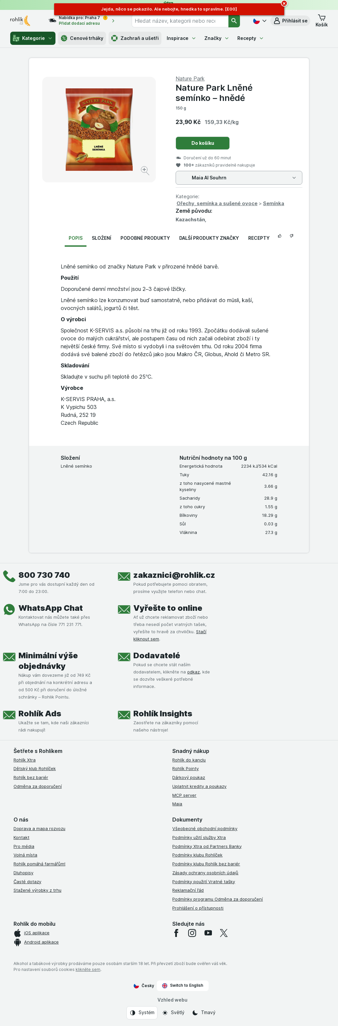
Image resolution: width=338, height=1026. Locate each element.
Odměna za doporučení (38, 786)
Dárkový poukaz (188, 777)
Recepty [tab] (259, 238)
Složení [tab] (101, 238)
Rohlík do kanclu (189, 759)
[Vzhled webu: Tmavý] (204, 1012)
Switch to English (182, 985)
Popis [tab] (76, 238)
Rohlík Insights (162, 713)
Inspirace (181, 38)
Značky (216, 38)
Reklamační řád (188, 890)
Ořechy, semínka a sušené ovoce (217, 203)
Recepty (250, 38)
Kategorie (33, 38)
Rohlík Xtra (25, 759)
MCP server (184, 795)
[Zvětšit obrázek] (146, 171)
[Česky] (259, 20)
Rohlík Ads (39, 713)
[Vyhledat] (234, 20)
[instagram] (192, 933)
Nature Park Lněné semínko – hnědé (214, 92)
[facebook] (176, 933)
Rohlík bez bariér (31, 777)
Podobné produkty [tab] (145, 238)
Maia (177, 803)
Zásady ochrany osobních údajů (205, 872)
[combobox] (180, 20)
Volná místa (25, 854)
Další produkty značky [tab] (209, 238)
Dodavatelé (156, 655)
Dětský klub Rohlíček (35, 768)
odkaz (193, 671)
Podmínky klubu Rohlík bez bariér (206, 863)
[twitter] (224, 933)
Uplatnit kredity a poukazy (199, 786)
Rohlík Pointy (185, 768)
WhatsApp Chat (50, 608)
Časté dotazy (27, 881)
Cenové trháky (82, 38)
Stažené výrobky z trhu (37, 890)
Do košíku (202, 143)
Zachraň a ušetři (135, 38)
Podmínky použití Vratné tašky (203, 881)
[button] (290, 21)
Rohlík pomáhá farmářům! (39, 863)
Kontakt (21, 837)
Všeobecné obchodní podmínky (204, 828)
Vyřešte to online (167, 608)
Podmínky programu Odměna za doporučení (217, 899)
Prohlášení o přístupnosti (197, 908)
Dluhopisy (23, 872)
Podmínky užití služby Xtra (199, 837)
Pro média (24, 846)
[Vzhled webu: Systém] (141, 1012)
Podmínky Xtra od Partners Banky (207, 846)
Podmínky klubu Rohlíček (197, 854)
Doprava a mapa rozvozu (39, 828)
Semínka (273, 203)
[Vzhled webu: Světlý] (173, 1012)
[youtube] (208, 933)
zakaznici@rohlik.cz (174, 575)
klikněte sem (88, 969)
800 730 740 (44, 575)
